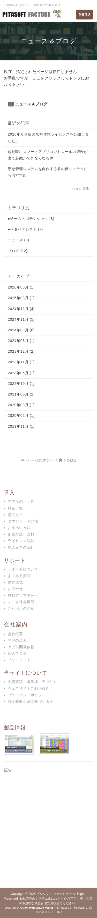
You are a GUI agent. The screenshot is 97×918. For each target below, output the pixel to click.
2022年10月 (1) (21, 383)
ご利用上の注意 (21, 608)
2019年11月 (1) (21, 426)
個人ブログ (17, 653)
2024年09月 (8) (21, 330)
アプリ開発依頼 (21, 647)
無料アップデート (23, 595)
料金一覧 (15, 508)
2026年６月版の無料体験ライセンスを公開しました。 (48, 137)
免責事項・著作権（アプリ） (32, 682)
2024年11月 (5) (21, 319)
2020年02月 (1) (21, 415)
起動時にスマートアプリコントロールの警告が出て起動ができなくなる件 (48, 155)
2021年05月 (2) (21, 394)
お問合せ (15, 589)
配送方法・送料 (21, 534)
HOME (67, 460)
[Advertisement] (48, 828)
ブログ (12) (17, 251)
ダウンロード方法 (23, 521)
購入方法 (15, 515)
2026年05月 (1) (21, 287)
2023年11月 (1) (21, 362)
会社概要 (15, 634)
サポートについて (23, 569)
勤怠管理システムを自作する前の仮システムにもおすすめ (48, 172)
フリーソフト (19, 660)
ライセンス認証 (21, 541)
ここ (36, 78)
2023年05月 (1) (21, 373)
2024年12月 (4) (21, 309)
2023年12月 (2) (21, 351)
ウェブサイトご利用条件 (29, 688)
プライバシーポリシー (27, 695)
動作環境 (15, 582)
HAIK (59, 912)
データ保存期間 (21, 602)
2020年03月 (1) (21, 405)
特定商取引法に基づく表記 (30, 701)
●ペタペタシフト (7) (25, 229)
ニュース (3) (18, 240)
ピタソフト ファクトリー (54, 894)
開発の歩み (17, 640)
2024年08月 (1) (21, 341)
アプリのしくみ (21, 501)
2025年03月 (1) (21, 298)
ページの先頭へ (38, 460)
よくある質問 (19, 576)
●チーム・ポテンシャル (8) (31, 219)
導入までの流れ (21, 547)
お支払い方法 (19, 528)
